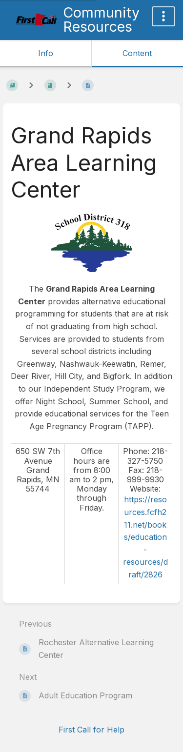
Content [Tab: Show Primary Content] (137, 53)
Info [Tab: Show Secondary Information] (45, 53)
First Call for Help (91, 729)
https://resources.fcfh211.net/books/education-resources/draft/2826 (145, 537)
